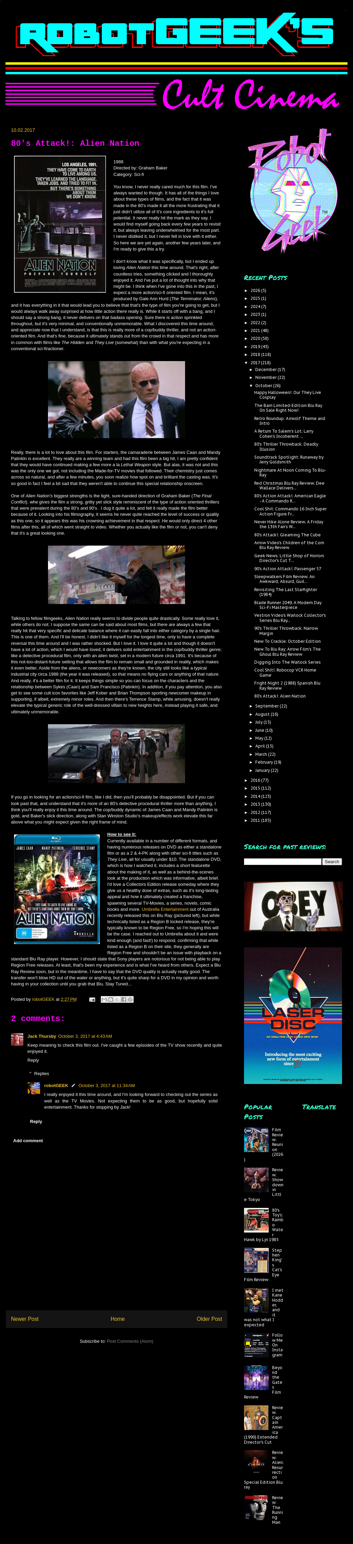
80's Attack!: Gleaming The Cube (287, 534)
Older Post (209, 1319)
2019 (256, 346)
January (263, 770)
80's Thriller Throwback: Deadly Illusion (286, 446)
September (267, 706)
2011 (256, 820)
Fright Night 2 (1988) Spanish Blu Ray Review (287, 685)
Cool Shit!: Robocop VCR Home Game (285, 672)
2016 (256, 780)
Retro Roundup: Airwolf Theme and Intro (289, 421)
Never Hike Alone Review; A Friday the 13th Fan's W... (288, 524)
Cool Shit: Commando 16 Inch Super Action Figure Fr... (290, 511)
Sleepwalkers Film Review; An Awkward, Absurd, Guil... (284, 579)
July (259, 722)
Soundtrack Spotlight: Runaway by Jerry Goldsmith (289, 459)
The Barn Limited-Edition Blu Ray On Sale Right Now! (288, 408)
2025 (256, 298)
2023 (256, 314)
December (266, 369)
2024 (256, 306)
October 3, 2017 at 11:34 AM (106, 1085)
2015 (256, 788)
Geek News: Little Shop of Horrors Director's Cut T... (289, 558)
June (260, 730)
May (259, 738)
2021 (256, 330)
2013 (256, 804)
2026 (256, 290)
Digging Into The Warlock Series (287, 662)
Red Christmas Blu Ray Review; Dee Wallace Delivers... (289, 485)
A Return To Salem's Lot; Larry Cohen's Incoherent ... (283, 433)
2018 (256, 354)
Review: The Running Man (277, 1510)
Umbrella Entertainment (166, 909)
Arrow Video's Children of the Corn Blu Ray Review (289, 545)
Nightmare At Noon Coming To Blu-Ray (290, 472)
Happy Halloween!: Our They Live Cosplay (287, 395)
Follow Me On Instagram (277, 1344)
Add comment (28, 1140)
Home (118, 1319)
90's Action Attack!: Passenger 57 (287, 568)
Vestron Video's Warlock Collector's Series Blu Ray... (290, 618)
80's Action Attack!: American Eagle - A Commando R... (290, 498)
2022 (256, 322)
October (264, 385)
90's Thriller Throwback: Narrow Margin (286, 631)
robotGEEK (56, 1085)
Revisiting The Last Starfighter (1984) (285, 592)
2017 (256, 362)
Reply (33, 1060)
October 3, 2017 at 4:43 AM (85, 1036)
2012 (256, 812)
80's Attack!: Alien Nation (280, 696)
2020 (256, 338)
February (264, 762)
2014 (256, 796)
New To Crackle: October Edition (287, 641)
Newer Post (25, 1319)
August (263, 714)
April (260, 746)
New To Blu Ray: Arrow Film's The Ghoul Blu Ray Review (287, 651)
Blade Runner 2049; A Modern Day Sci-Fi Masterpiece (287, 605)
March (261, 754)
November (266, 377)
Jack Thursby (41, 1036)
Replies (41, 1073)
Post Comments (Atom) (130, 1341)
